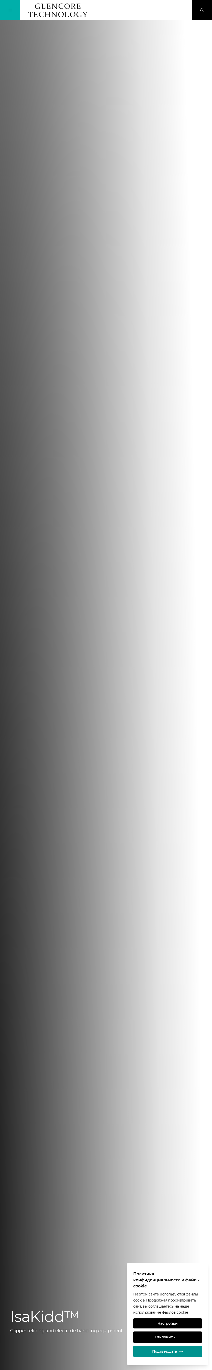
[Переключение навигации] (10, 10)
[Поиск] (202, 10)
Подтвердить (167, 1351)
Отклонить (167, 1336)
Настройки (167, 1322)
